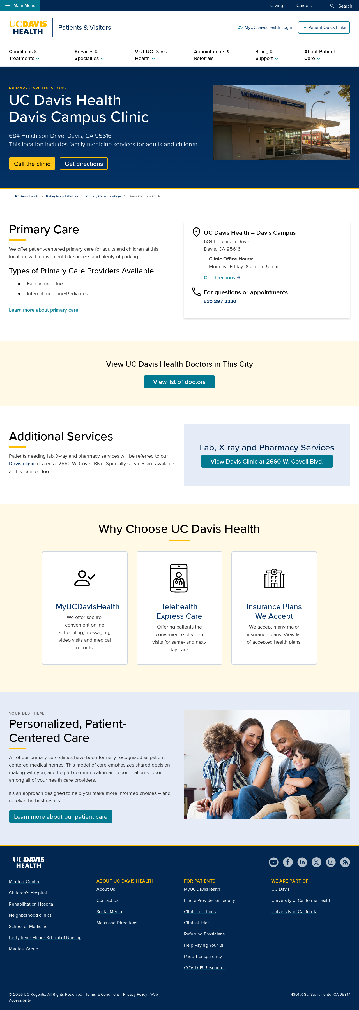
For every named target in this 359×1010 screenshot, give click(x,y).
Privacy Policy (135, 994)
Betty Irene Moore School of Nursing (45, 937)
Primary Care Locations (37, 88)
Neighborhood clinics (30, 915)
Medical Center (24, 881)
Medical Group (23, 949)
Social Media (109, 911)
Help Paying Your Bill (204, 945)
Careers (304, 5)
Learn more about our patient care (60, 816)
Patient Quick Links (327, 27)
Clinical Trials (197, 923)
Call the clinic (32, 163)
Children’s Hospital (28, 893)
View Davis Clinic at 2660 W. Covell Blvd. (267, 461)
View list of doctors (179, 381)
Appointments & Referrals (212, 55)
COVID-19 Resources (204, 967)
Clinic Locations (200, 911)
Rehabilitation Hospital (31, 904)
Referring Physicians (204, 934)
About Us (105, 889)
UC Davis (280, 889)
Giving (276, 5)
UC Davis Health (26, 196)
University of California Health (301, 900)
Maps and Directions (116, 923)
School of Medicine (28, 926)
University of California (294, 911)
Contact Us (107, 900)
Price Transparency (203, 956)
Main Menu (20, 6)
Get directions (84, 163)
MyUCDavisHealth (202, 889)
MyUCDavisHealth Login (265, 27)
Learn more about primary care (43, 309)
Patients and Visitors (62, 196)
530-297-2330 (220, 301)
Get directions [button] (222, 277)
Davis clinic (21, 463)
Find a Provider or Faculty (209, 900)
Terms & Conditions (103, 994)
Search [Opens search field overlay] (341, 6)
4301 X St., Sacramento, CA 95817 (320, 994)
